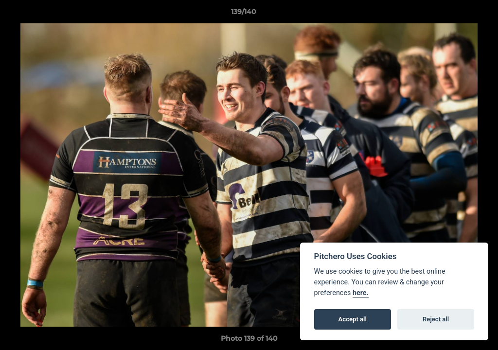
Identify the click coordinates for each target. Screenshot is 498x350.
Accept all (352, 319)
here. (361, 293)
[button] (457, 14)
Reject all (436, 319)
